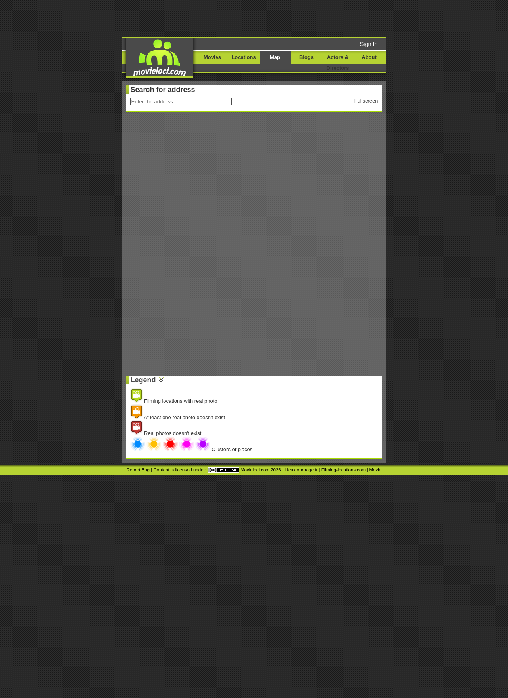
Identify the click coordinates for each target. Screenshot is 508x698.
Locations (243, 57)
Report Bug (138, 469)
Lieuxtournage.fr (301, 469)
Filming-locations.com (343, 469)
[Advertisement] (314, 18)
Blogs (306, 57)
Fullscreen (366, 101)
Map (275, 57)
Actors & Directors (338, 62)
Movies (212, 57)
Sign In (369, 44)
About (369, 57)
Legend (143, 380)
